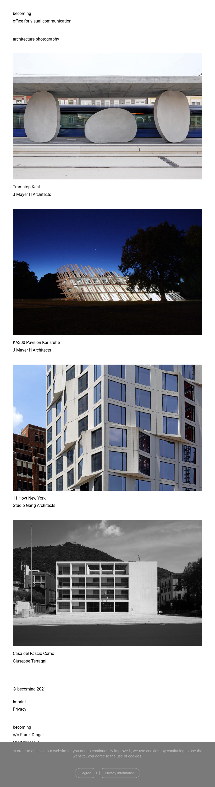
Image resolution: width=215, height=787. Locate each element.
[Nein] (208, 764)
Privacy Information (120, 773)
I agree (85, 773)
